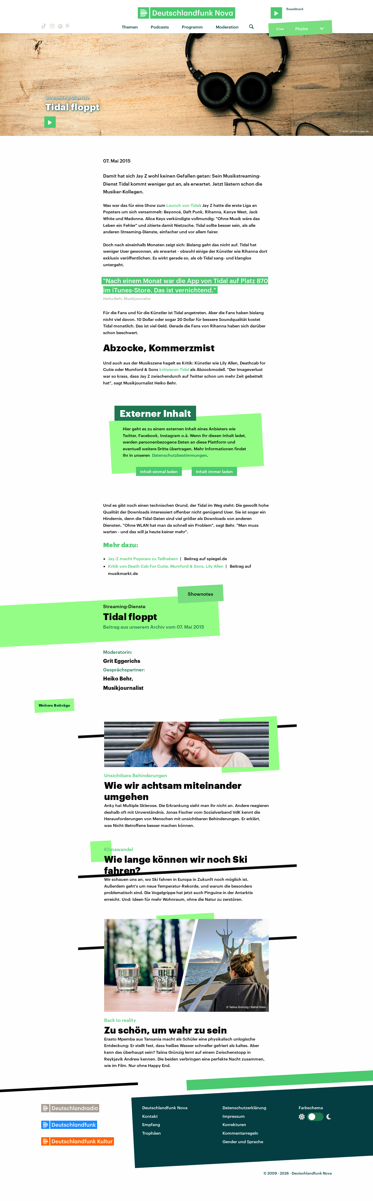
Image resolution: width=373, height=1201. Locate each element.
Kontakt (150, 1116)
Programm (192, 26)
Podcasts (160, 26)
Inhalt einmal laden (159, 471)
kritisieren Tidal (174, 369)
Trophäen (151, 1132)
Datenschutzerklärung (244, 1107)
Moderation (227, 26)
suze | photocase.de (355, 131)
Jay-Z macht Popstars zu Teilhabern (143, 558)
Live (280, 28)
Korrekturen (234, 1124)
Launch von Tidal (183, 205)
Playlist (301, 28)
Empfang (151, 1124)
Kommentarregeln (240, 1132)
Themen (130, 26)
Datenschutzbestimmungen (179, 455)
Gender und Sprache (243, 1141)
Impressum (234, 1116)
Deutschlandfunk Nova (165, 1107)
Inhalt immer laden (214, 471)
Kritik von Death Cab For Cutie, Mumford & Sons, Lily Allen (166, 566)
